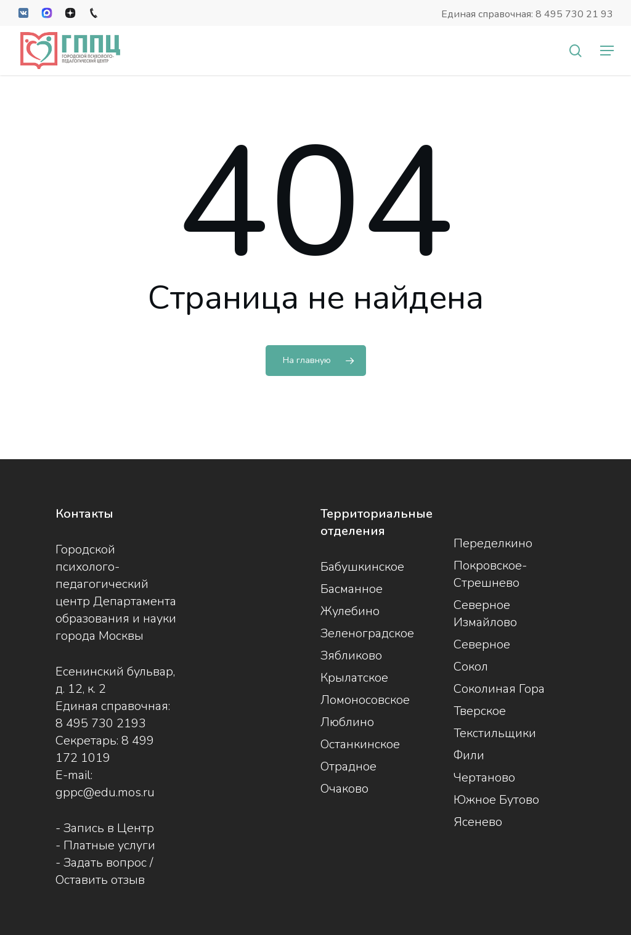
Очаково (344, 788)
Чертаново (484, 777)
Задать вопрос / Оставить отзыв (104, 871)
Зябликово (351, 655)
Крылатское (354, 677)
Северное (482, 644)
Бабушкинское (362, 566)
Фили (469, 755)
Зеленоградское (367, 633)
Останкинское (360, 744)
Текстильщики (495, 733)
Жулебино (350, 611)
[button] (607, 50)
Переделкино (493, 543)
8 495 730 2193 (100, 723)
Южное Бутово (496, 799)
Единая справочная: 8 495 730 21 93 (527, 14)
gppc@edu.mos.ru (105, 792)
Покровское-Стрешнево (490, 574)
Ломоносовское (365, 700)
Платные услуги (109, 845)
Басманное (351, 589)
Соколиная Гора (499, 688)
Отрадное (348, 766)
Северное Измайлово (485, 614)
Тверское (480, 711)
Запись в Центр (108, 828)
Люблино (347, 722)
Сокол (471, 666)
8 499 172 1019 (104, 749)
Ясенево (478, 822)
